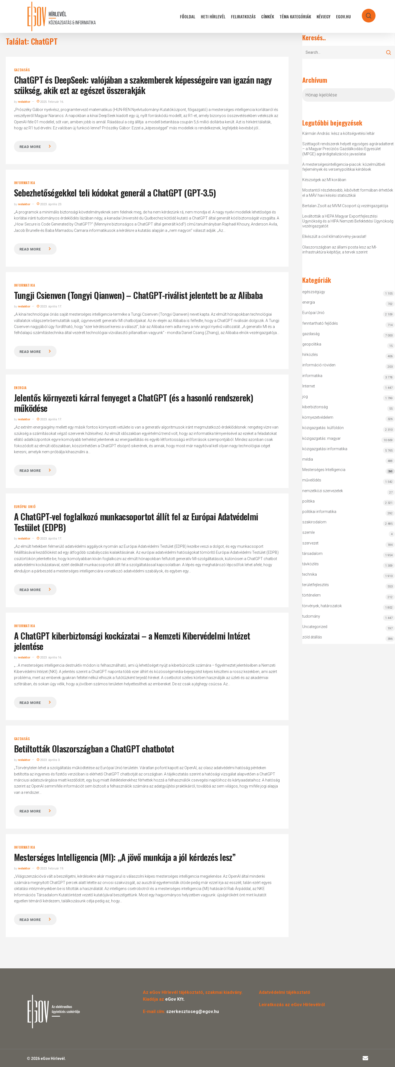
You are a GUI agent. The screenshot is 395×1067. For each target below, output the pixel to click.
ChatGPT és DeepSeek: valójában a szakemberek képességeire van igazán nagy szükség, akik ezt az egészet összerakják (143, 84)
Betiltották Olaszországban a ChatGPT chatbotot (94, 748)
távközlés (310, 564)
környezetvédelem (317, 417)
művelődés (311, 480)
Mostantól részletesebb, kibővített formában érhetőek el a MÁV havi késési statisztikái (347, 192)
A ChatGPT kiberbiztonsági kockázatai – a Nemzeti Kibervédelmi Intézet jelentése (132, 640)
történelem (311, 595)
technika (309, 574)
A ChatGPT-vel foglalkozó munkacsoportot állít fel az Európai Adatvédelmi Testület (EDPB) (136, 521)
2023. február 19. (50, 868)
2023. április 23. (49, 204)
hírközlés (310, 354)
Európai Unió (25, 506)
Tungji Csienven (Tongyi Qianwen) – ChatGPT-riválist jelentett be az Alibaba (138, 295)
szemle (308, 532)
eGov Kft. (175, 999)
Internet (308, 386)
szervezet (310, 543)
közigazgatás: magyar (321, 438)
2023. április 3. (48, 760)
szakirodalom (314, 522)
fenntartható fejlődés (320, 323)
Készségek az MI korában (324, 180)
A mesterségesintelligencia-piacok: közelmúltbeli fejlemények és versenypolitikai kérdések (343, 167)
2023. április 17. (49, 306)
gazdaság (22, 70)
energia (20, 387)
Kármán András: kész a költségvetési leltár (338, 133)
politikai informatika (319, 511)
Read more (30, 147)
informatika (24, 182)
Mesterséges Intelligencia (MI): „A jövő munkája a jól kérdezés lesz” (125, 857)
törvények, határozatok (322, 606)
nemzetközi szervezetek (322, 491)
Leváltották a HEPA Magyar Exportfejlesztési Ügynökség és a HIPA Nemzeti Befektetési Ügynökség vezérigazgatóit (347, 221)
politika (308, 501)
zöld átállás (312, 637)
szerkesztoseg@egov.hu (192, 1011)
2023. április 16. (49, 657)
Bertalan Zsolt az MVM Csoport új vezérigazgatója (345, 206)
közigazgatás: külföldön (323, 428)
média (307, 459)
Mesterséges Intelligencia (348, 470)
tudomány (311, 616)
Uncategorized (314, 626)
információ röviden (318, 365)
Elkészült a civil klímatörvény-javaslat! (334, 236)
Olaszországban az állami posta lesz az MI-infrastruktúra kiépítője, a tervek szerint (339, 249)
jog (305, 396)
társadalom (312, 553)
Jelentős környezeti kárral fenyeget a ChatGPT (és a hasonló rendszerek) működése (133, 402)
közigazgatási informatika (324, 449)
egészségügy (313, 292)
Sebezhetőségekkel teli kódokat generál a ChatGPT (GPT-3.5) (115, 192)
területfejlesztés (315, 585)
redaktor (24, 102)
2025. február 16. (50, 102)
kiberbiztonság (315, 407)
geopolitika (311, 344)
